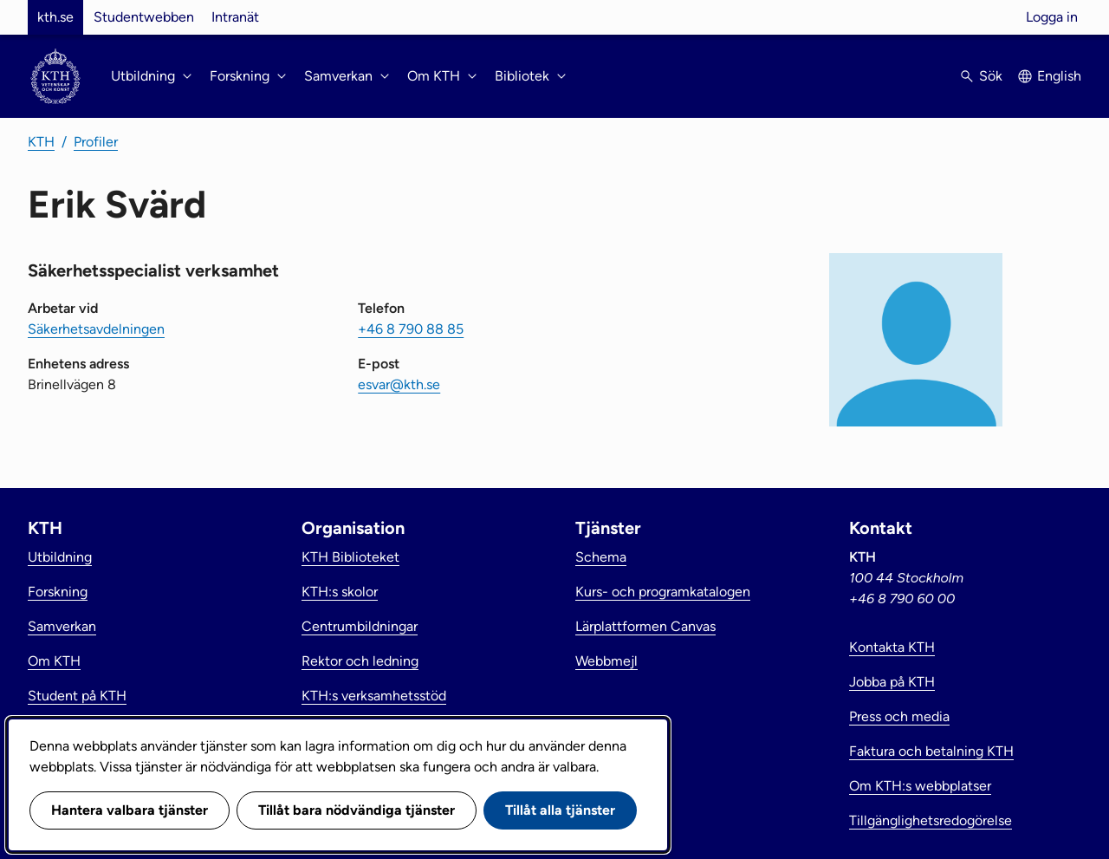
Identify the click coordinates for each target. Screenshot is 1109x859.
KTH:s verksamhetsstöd (374, 695)
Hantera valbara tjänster (129, 810)
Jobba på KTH (892, 682)
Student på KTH (77, 695)
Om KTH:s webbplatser (920, 786)
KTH (41, 141)
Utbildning (60, 557)
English (1059, 76)
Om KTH (54, 661)
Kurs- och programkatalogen (662, 591)
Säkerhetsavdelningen (96, 329)
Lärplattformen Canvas (645, 626)
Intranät (235, 17)
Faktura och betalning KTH (931, 751)
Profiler (96, 141)
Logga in (1052, 17)
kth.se (55, 17)
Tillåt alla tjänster (560, 810)
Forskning (58, 591)
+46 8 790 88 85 (411, 329)
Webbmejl (606, 661)
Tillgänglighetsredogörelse (930, 820)
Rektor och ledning (360, 661)
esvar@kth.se (399, 384)
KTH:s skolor (340, 591)
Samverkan (62, 626)
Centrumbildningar (360, 626)
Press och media (899, 716)
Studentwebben (144, 17)
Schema (600, 557)
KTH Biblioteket (350, 557)
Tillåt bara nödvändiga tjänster (356, 810)
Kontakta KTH (892, 647)
